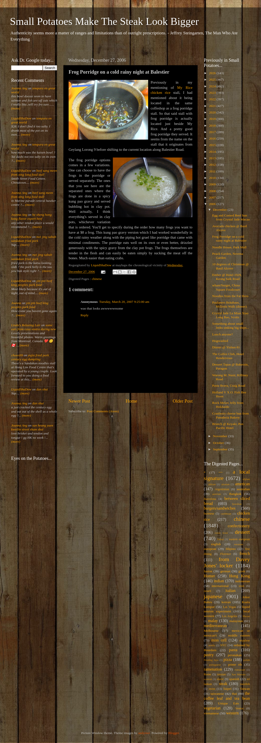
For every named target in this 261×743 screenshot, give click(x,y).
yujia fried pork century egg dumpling (30, 357)
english (216, 544)
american (242, 484)
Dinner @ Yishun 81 (226, 347)
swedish (245, 684)
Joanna (16, 303)
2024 (213, 86)
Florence (225, 554)
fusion (208, 571)
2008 (213, 191)
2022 (213, 99)
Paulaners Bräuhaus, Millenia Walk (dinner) (229, 304)
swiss (212, 688)
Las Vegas (229, 607)
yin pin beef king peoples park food (31, 283)
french (245, 553)
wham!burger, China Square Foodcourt (226, 287)
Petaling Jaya (211, 659)
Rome (207, 674)
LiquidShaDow (21, 118)
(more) (15, 108)
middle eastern (239, 635)
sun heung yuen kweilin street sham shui (32, 427)
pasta (233, 650)
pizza (227, 659)
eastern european (239, 539)
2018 (213, 125)
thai (234, 693)
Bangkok (235, 494)
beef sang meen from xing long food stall (34, 172)
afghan (246, 479)
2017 (213, 132)
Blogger (173, 733)
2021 (213, 106)
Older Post (183, 401)
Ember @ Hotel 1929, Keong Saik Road (227, 277)
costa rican (221, 532)
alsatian (225, 484)
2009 (213, 184)
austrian (216, 493)
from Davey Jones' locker (227, 562)
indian (219, 581)
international (220, 586)
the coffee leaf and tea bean (227, 696)
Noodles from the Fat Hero (230, 296)
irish (241, 586)
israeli (207, 591)
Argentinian (222, 489)
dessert (242, 532)
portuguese (215, 664)
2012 (213, 164)
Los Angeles (229, 616)
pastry (209, 655)
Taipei (227, 688)
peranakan (235, 655)
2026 (213, 73)
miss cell (218, 640)
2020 (213, 112)
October (219, 443)
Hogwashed (220, 341)
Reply (84, 315)
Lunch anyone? (222, 334)
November (220, 436)
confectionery (239, 526)
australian (243, 489)
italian (230, 590)
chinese (97, 279)
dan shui (42, 389)
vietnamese (211, 713)
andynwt (144, 733)
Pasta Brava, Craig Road (228, 385)
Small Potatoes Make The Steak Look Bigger (104, 21)
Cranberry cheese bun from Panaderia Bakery (230, 415)
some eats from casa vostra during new (33, 327)
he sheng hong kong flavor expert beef (31, 216)
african (212, 484)
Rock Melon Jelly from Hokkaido (228, 405)
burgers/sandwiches (219, 508)
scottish (208, 679)
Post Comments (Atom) (103, 411)
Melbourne (211, 631)
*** (220, 472)
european (210, 549)
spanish (234, 679)
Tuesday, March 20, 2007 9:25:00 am (124, 302)
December (220, 210)
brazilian (237, 503)
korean (226, 602)
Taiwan (245, 688)
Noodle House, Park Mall (229, 247)
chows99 (17, 355)
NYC (223, 645)
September (220, 449)
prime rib (235, 664)
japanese (213, 596)
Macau (246, 616)
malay (213, 621)
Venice (239, 708)
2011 (213, 171)
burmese (209, 513)
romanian (240, 669)
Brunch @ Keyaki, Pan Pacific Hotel (227, 426)
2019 (213, 119)
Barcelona (210, 499)
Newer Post (79, 401)
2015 (213, 145)
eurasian (238, 544)
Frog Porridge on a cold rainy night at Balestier (229, 238)
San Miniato (238, 674)
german (225, 571)
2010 (213, 178)
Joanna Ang (19, 88)
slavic (220, 679)
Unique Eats (228, 703)
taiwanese (217, 693)
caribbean (226, 513)
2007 (213, 197)
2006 (213, 204)
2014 (213, 152)
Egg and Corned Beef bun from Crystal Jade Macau (231, 217)
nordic (211, 645)
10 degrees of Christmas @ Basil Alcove (230, 266)
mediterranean (215, 626)
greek (241, 571)
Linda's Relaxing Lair (26, 325)
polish (246, 659)
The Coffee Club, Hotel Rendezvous (228, 356)
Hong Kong (239, 576)
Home (131, 401)
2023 (213, 93)
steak (223, 684)
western (232, 713)
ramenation (213, 669)
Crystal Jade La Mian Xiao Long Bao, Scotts (230, 315)
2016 (213, 138)
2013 (213, 158)
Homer (209, 576)
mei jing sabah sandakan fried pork (33, 239)
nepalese (244, 640)
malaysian (236, 621)
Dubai (220, 539)
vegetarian (212, 708)
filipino (231, 549)
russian (221, 674)
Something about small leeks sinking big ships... (230, 325)
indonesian (242, 581)
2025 (213, 79)
